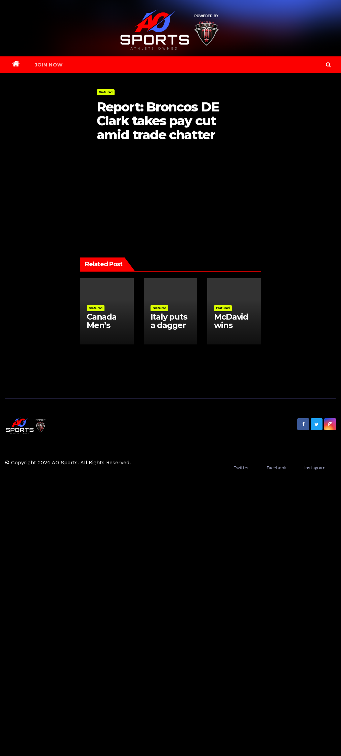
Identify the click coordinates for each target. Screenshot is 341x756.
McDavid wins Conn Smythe (231, 329)
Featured (106, 92)
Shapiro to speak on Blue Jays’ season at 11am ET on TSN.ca (125, 195)
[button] (328, 64)
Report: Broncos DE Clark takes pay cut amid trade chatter (158, 121)
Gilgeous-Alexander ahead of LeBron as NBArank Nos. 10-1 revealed (210, 195)
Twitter (241, 467)
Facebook (276, 467)
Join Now (49, 65)
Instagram (315, 467)
